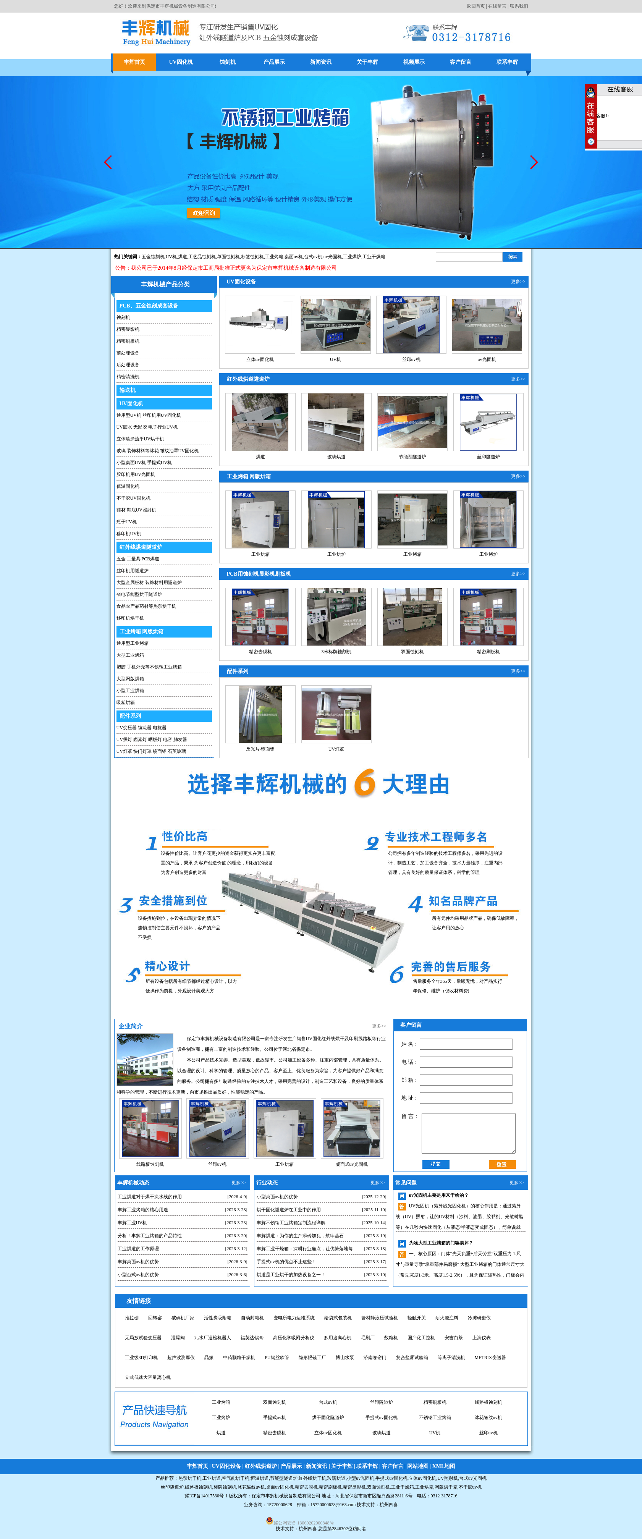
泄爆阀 (178, 1337)
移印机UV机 (128, 533)
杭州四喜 (308, 1528)
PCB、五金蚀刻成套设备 (149, 306)
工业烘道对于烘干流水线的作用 (150, 1196)
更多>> (518, 281)
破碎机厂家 (182, 1318)
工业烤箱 (274, 256)
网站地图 (418, 1466)
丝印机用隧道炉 (132, 570)
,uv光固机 (332, 256)
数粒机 (391, 1337)
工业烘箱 (260, 554)
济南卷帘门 (375, 1357)
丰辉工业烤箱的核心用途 (143, 1209)
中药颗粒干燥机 (239, 1357)
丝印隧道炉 (488, 457)
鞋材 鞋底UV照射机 (136, 510)
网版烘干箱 (446, 1487)
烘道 (182, 256)
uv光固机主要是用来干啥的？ (439, 1195)
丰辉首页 (134, 62)
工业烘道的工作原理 (138, 1248)
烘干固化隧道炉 (275, 1428)
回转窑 (155, 1318)
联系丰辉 (507, 62)
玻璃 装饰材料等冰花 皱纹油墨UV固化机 (157, 450)
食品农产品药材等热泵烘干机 (146, 606)
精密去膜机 (260, 651)
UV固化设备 (241, 282)
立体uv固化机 (260, 359)
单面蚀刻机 (228, 256)
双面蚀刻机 (412, 651)
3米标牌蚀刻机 (336, 651)
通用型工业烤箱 (132, 643)
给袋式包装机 (338, 1318)
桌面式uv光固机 (352, 1164)
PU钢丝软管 (277, 1357)
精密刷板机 (127, 341)
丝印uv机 (411, 359)
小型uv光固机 (328, 1397)
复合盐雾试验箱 (412, 1357)
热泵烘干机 (189, 1478)
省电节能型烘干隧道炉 (139, 594)
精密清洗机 (127, 376)
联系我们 (519, 6)
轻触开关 (417, 1318)
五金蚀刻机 (153, 256)
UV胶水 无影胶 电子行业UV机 (147, 427)
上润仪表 (481, 1337)
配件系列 (130, 716)
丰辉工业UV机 (132, 1222)
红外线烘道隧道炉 (141, 547)
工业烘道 (211, 1478)
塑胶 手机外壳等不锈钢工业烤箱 (149, 667)
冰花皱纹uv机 (435, 1428)
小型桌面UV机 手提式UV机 (144, 462)
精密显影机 (127, 329)
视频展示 (414, 62)
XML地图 (444, 1466)
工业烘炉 (352, 256)
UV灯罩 (336, 749)
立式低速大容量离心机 (148, 1377)
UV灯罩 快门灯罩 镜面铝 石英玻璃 (151, 751)
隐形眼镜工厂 (312, 1357)
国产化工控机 (421, 1337)
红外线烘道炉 (261, 1466)
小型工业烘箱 (130, 690)
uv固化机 (221, 1397)
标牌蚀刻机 (224, 1487)
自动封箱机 (252, 1318)
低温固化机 (127, 486)
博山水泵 (345, 1357)
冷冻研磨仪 (479, 1318)
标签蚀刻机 (252, 256)
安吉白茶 (454, 1337)
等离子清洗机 (451, 1357)
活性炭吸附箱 (217, 1318)
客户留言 (460, 62)
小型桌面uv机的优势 (277, 1196)
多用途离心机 (337, 1337)
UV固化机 (180, 62)
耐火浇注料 (446, 1318)
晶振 (208, 1357)
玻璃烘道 (336, 457)
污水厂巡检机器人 (212, 1337)
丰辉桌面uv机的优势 (138, 1261)
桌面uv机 (294, 256)
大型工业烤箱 (130, 655)
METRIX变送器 (490, 1357)
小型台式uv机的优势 (138, 1274)
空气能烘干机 (235, 1478)
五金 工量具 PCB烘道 (138, 559)
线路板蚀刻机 (150, 1164)
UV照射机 (447, 1478)
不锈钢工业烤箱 (381, 1428)
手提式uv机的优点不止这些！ (286, 1261)
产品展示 (274, 62)
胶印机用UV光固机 (135, 474)
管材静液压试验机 (379, 1318)
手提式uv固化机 (328, 1428)
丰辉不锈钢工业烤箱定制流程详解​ (291, 1222)
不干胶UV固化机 (133, 498)
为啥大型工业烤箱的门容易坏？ (441, 1243)
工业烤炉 (488, 554)
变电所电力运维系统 (294, 1318)
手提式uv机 (221, 1428)
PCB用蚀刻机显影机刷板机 (259, 574)
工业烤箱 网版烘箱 (142, 631)
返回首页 (476, 6)
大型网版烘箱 (130, 678)
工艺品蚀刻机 (202, 256)
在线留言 (497, 6)
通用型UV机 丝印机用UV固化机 (148, 415)
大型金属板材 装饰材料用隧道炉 (149, 582)
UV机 (171, 256)
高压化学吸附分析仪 (293, 1337)
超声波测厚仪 (181, 1357)
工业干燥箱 (373, 256)
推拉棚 (132, 1318)
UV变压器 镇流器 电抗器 (141, 727)
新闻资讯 (321, 62)
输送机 (128, 390)
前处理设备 (127, 353)
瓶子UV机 (126, 521)
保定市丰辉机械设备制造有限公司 (286, 1496)
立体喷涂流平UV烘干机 (140, 439)
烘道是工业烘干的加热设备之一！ (291, 1274)
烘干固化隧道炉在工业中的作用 (289, 1209)
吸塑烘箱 (125, 702)
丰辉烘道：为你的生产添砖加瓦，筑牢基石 (300, 1235)
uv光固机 (487, 359)
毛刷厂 (368, 1337)
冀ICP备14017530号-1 (206, 1496)
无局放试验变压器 (143, 1337)
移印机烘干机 (130, 618)
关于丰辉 (367, 62)
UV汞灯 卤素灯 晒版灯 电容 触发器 (151, 739)
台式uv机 (313, 256)
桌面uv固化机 (274, 1397)
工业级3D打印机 (141, 1357)
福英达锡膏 (252, 1337)
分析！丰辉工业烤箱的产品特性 (150, 1235)
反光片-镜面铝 (260, 749)
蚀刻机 (228, 62)
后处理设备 (127, 364)
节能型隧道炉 (412, 457)
